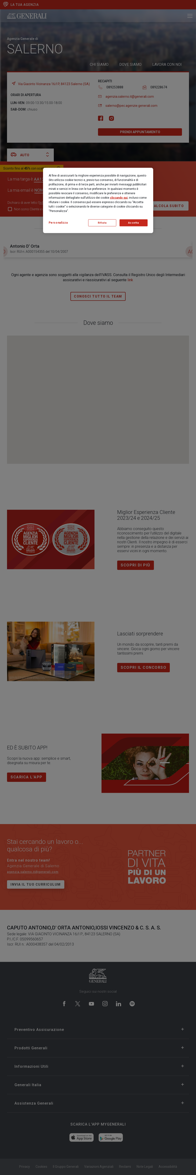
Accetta (133, 222)
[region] (98, 200)
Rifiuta (102, 222)
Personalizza (58, 222)
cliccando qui (118, 197)
